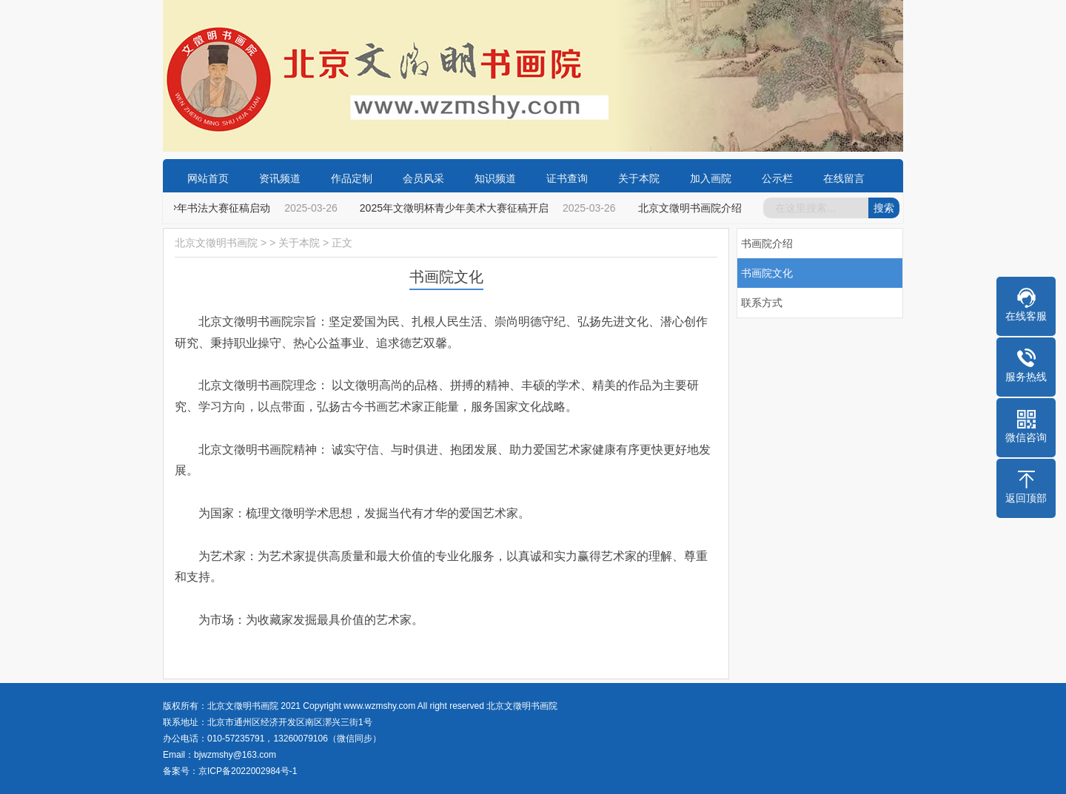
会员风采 (423, 178)
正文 (342, 243)
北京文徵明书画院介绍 (690, 208)
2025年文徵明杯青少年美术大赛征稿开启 (455, 208)
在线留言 (844, 178)
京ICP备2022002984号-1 (247, 771)
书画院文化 (767, 273)
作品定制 (351, 178)
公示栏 (777, 178)
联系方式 (761, 303)
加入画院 (710, 178)
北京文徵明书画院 (216, 243)
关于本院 (639, 178)
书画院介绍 (767, 243)
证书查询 (567, 178)
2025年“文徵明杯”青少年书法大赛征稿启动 (173, 208)
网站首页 (208, 178)
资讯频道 (280, 178)
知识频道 (495, 178)
